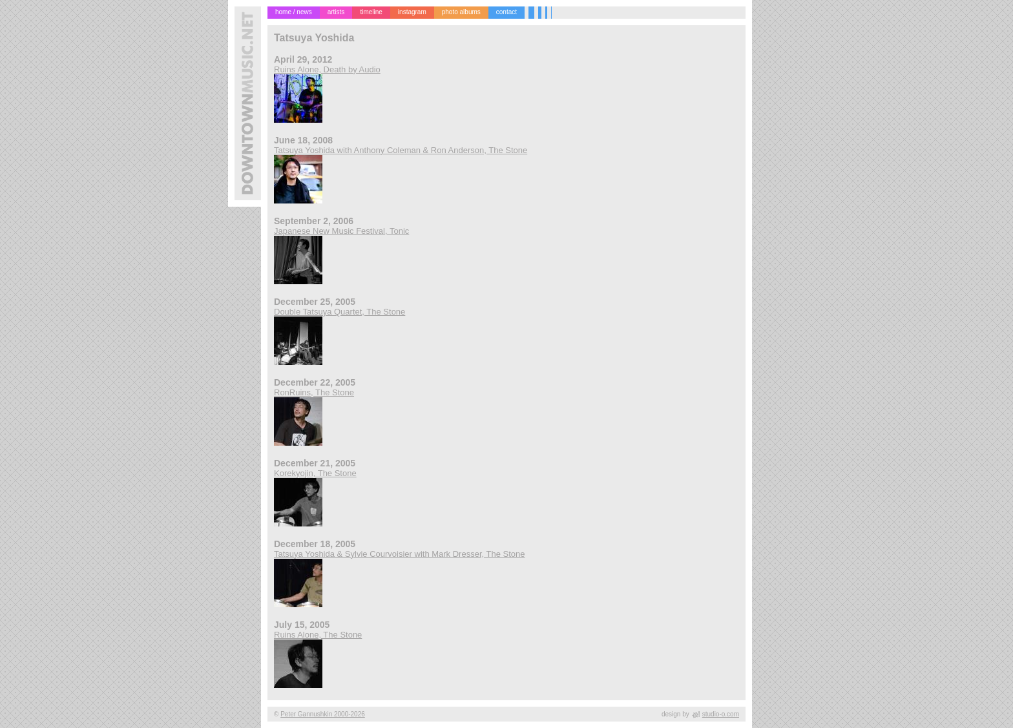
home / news (293, 12)
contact (506, 12)
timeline (371, 12)
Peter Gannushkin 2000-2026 (322, 714)
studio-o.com (720, 714)
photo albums (461, 12)
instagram (412, 12)
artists (336, 12)
